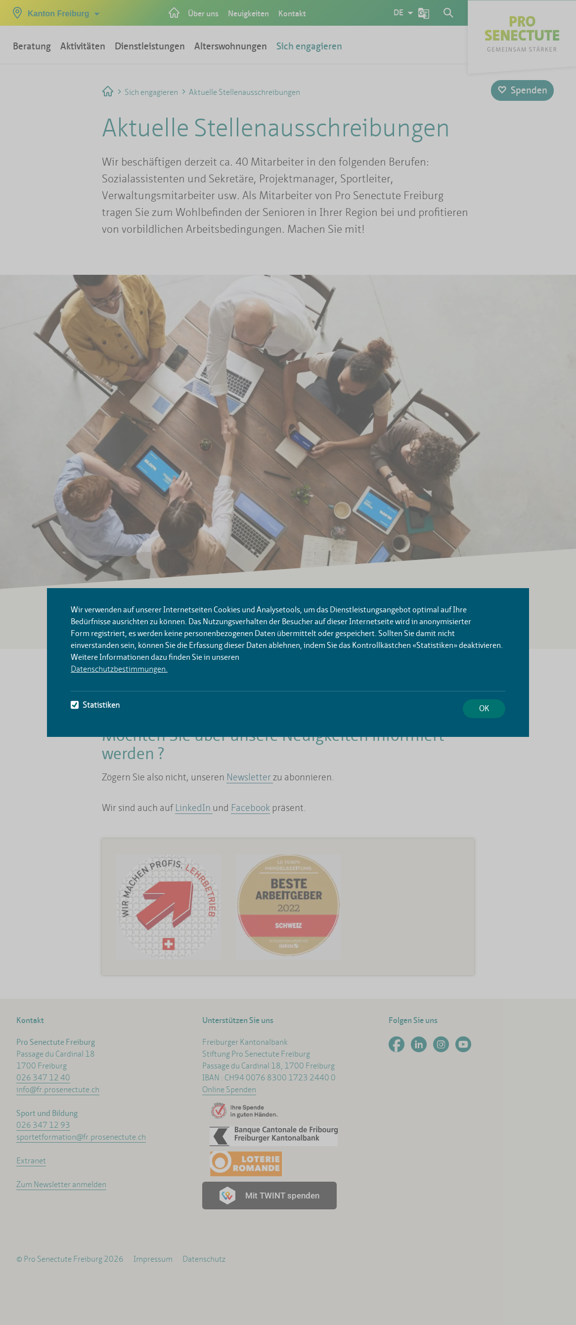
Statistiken (95, 705)
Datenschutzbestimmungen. (119, 669)
